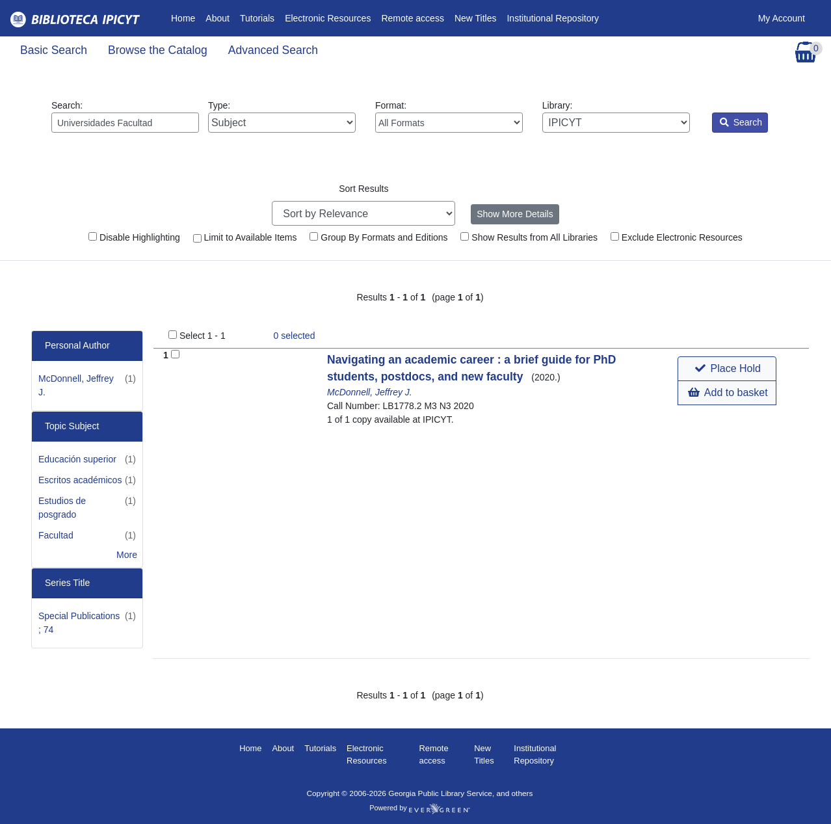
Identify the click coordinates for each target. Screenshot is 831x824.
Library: (616, 116)
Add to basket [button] (727, 392)
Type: (282, 116)
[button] (727, 368)
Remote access (412, 18)
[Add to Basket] (175, 354)
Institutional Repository (553, 18)
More (126, 555)
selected (294, 335)
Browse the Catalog (157, 50)
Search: (125, 116)
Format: (449, 116)
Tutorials (257, 18)
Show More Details (515, 214)
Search (741, 122)
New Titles (476, 18)
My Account (781, 18)
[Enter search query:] (125, 123)
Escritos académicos (80, 480)
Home (185, 17)
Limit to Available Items (245, 237)
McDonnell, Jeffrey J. (369, 392)
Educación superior (77, 459)
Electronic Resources (328, 18)
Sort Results (363, 188)
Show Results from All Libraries (529, 237)
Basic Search (53, 50)
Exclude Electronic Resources (677, 237)
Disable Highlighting (134, 237)
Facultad (55, 535)
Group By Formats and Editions (378, 237)
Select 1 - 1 (202, 335)
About (217, 18)
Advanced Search (273, 50)
